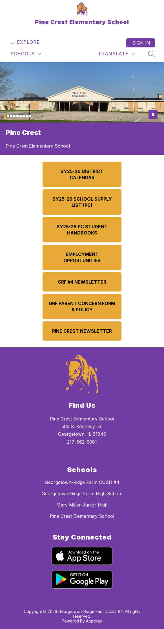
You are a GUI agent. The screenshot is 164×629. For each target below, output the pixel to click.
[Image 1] (5, 117)
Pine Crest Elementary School (82, 516)
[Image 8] (27, 116)
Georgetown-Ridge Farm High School (82, 493)
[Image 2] (8, 116)
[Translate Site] (116, 53)
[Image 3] (11, 116)
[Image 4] (14, 116)
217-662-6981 (82, 442)
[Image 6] (20, 116)
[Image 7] (24, 116)
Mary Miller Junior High (82, 505)
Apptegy (94, 621)
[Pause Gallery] (153, 114)
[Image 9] (30, 116)
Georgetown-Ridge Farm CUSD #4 (82, 482)
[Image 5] (17, 116)
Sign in (141, 43)
